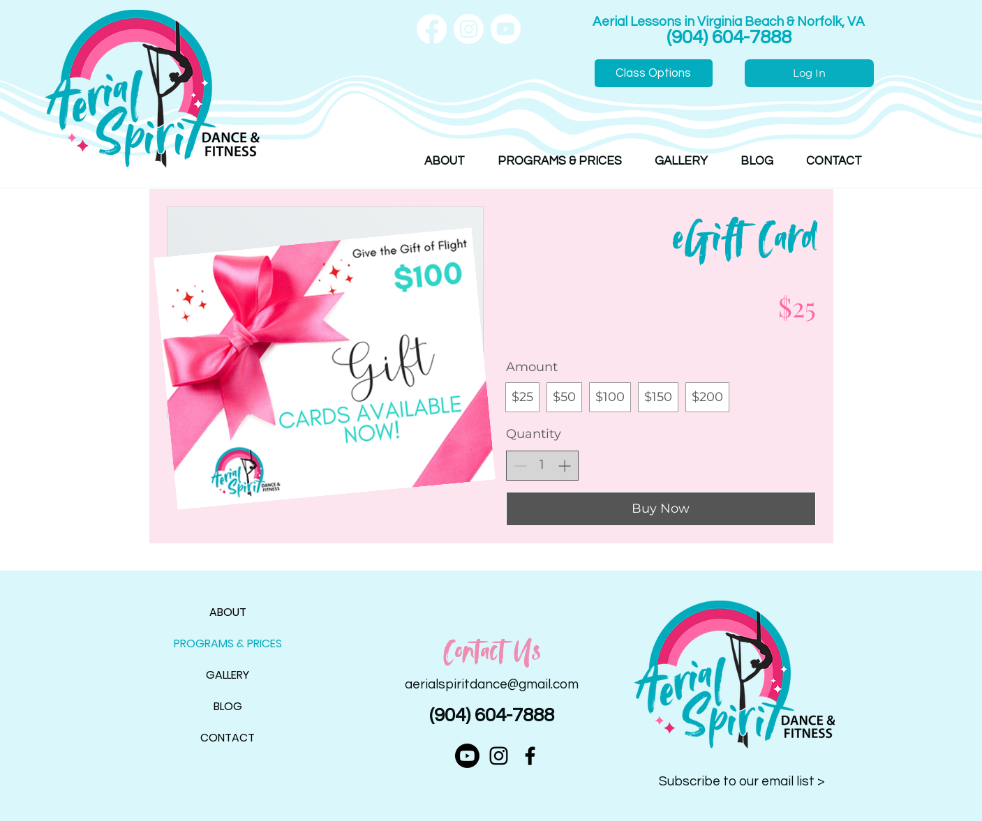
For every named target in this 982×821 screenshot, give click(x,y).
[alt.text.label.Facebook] (530, 756)
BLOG (228, 706)
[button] (445, 161)
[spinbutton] (542, 465)
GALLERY (227, 675)
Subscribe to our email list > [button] (742, 781)
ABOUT (227, 612)
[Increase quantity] (564, 465)
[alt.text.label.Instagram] (498, 756)
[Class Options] (654, 73)
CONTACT (227, 738)
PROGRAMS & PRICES (228, 643)
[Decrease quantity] (520, 465)
